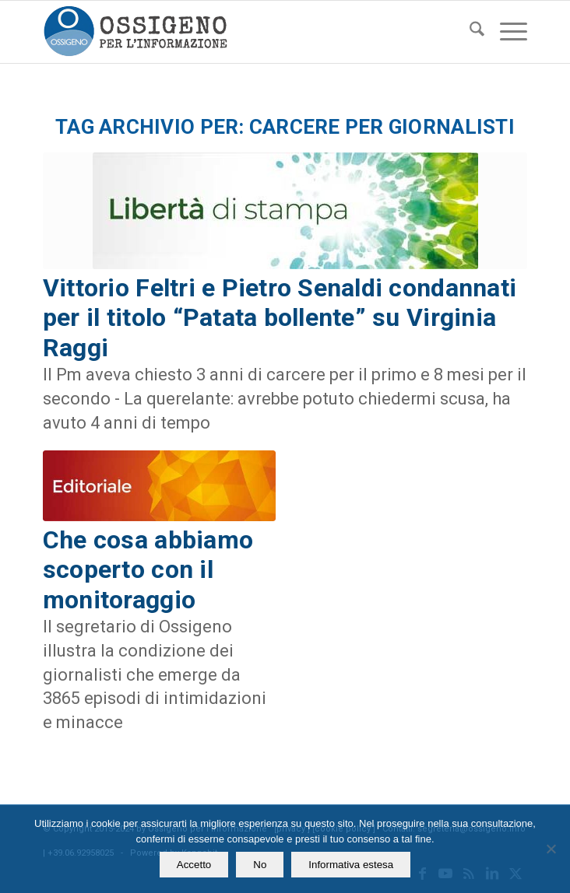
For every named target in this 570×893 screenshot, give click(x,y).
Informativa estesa (350, 864)
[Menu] (505, 32)
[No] (550, 848)
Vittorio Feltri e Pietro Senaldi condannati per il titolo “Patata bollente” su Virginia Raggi (279, 317)
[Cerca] (469, 32)
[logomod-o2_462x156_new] (237, 32)
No (259, 864)
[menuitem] (469, 32)
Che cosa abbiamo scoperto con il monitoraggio (148, 570)
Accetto (194, 864)
